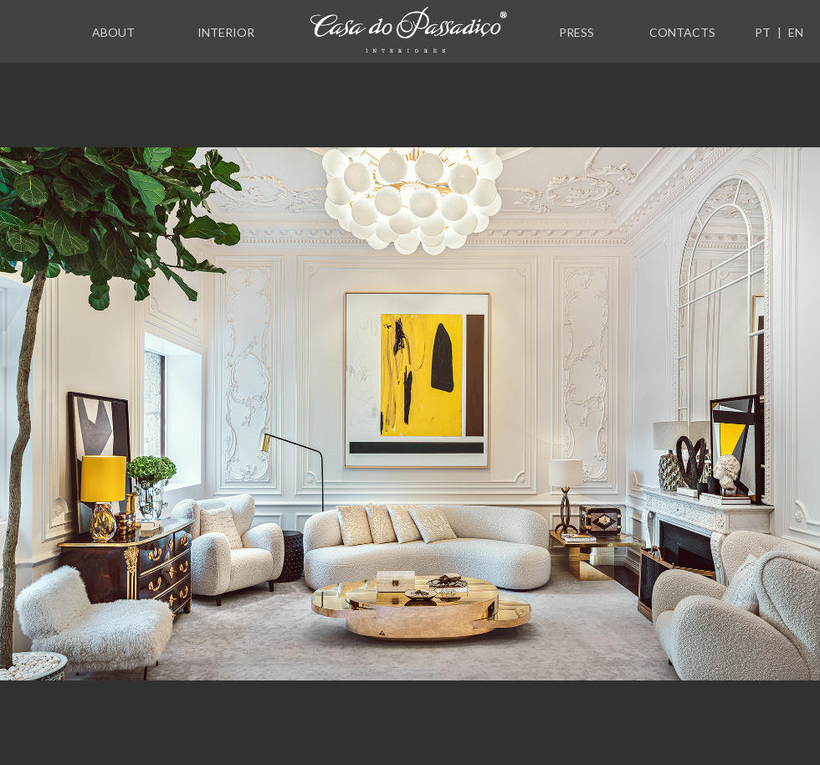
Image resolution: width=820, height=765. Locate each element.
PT (763, 32)
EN (795, 32)
